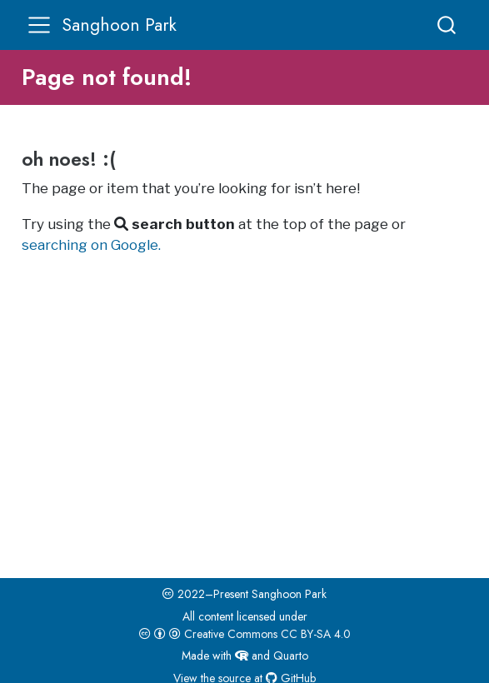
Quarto (290, 655)
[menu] (39, 25)
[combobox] (447, 24)
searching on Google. (91, 245)
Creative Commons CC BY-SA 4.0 (245, 634)
